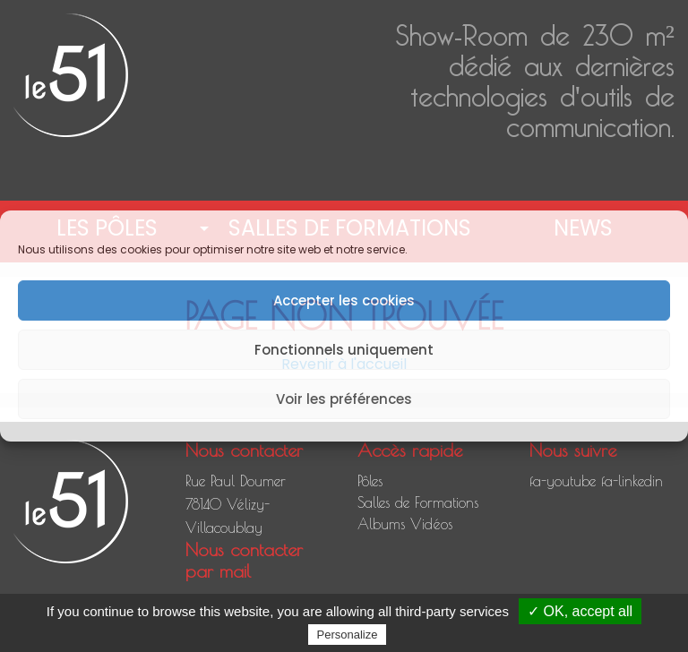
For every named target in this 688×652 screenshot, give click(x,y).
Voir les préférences (344, 399)
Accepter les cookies (344, 300)
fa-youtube (562, 481)
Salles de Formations (417, 502)
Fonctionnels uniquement (344, 349)
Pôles (370, 481)
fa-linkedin (632, 481)
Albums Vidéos (404, 524)
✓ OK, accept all (580, 611)
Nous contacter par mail (244, 560)
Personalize (347, 634)
